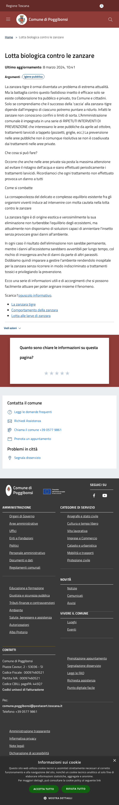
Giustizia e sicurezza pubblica (29, 595)
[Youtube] (105, 495)
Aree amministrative (23, 523)
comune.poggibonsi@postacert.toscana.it (32, 705)
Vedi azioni (13, 328)
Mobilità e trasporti (80, 552)
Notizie (72, 588)
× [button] (114, 760)
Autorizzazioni (19, 624)
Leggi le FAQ (75, 673)
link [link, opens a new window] (99, 780)
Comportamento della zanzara (34, 310)
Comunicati (75, 595)
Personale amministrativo (27, 552)
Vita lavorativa (77, 530)
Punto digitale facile (81, 687)
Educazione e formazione (26, 588)
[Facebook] (94, 495)
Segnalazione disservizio (84, 665)
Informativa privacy (22, 738)
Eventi (71, 629)
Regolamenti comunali (24, 567)
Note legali (16, 745)
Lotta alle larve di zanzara (31, 315)
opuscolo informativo (34, 295)
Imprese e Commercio (82, 538)
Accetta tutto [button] (44, 789)
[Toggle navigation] (8, 19)
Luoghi (72, 622)
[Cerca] (110, 19)
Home (9, 37)
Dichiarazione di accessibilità (29, 753)
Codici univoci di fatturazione (23, 689)
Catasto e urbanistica (82, 545)
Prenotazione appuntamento (87, 658)
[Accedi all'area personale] (101, 6)
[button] (59, 798)
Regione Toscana (17, 5)
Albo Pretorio (18, 632)
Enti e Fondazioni (21, 538)
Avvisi (71, 602)
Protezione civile (78, 560)
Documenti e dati (21, 560)
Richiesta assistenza (81, 680)
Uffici (13, 530)
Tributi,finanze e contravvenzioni (32, 602)
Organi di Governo (21, 516)
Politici (14, 545)
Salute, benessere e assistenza (30, 617)
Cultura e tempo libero (82, 523)
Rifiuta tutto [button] (76, 789)
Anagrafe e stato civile (82, 516)
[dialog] (59, 780)
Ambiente (16, 610)
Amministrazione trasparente (29, 731)
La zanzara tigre (23, 304)
